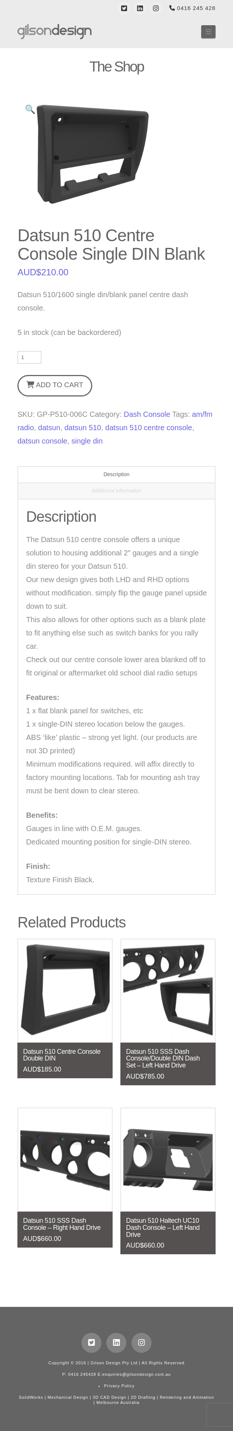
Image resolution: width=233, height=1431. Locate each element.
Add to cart (59, 385)
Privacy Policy (119, 1386)
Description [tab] (116, 474)
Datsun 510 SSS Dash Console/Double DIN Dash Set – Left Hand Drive (163, 1058)
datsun (49, 428)
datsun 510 (82, 428)
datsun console (42, 441)
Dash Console (147, 414)
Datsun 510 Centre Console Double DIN (61, 1055)
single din (87, 441)
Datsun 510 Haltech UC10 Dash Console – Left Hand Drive (163, 1227)
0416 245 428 (192, 8)
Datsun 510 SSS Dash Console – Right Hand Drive (62, 1224)
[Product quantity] (29, 357)
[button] (208, 31)
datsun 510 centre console (148, 428)
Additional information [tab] (116, 491)
